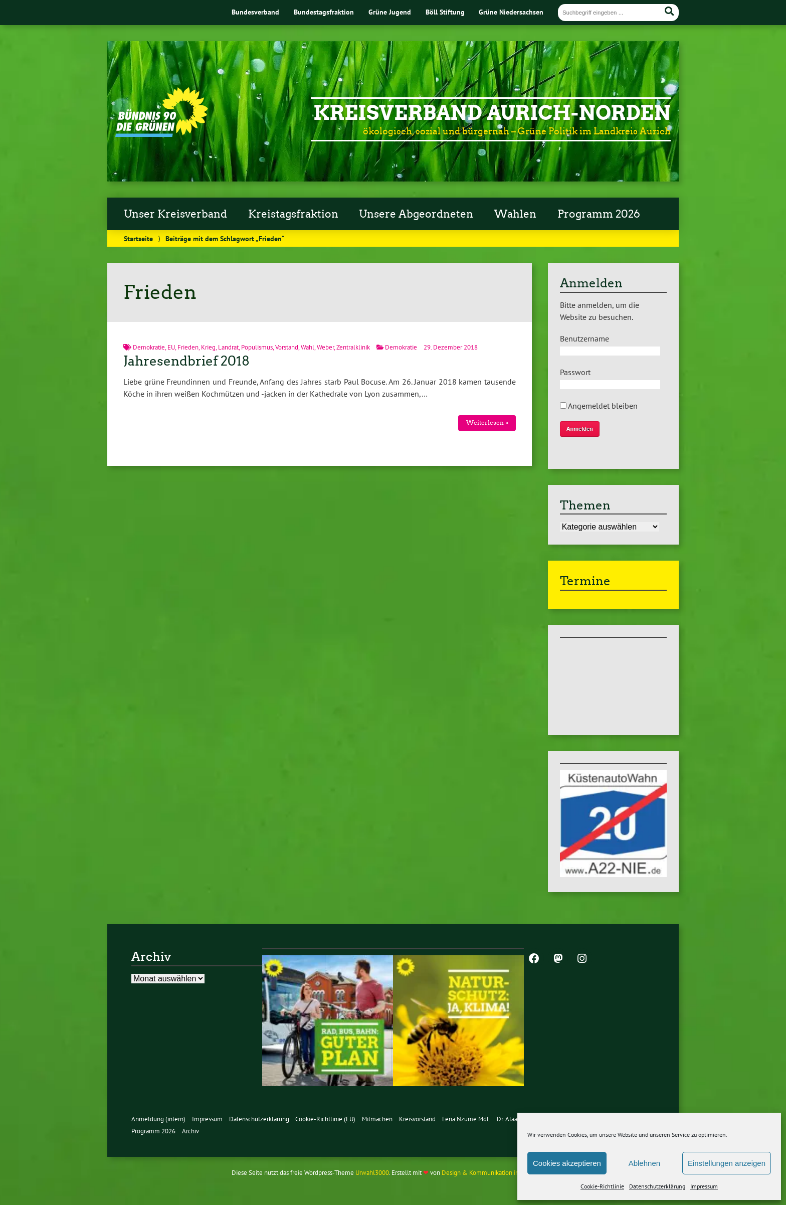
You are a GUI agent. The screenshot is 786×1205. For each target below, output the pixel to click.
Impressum (704, 1186)
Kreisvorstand (417, 1119)
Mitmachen (377, 1119)
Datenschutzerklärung (657, 1186)
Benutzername (584, 338)
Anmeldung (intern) (158, 1119)
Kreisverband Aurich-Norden (492, 113)
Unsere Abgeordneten (416, 214)
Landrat (228, 347)
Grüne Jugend (389, 12)
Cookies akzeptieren (567, 1163)
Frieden (188, 347)
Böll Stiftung (445, 12)
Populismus (257, 347)
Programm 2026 (598, 214)
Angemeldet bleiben (599, 406)
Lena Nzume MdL (466, 1119)
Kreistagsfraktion (293, 214)
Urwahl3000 (372, 1172)
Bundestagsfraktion (324, 12)
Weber (325, 347)
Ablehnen (644, 1163)
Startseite (138, 238)
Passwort (575, 372)
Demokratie (149, 347)
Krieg (208, 347)
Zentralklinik (353, 347)
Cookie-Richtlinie (602, 1186)
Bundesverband (255, 12)
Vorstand (286, 347)
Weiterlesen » (487, 422)
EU (171, 347)
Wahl (307, 347)
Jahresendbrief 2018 (186, 361)
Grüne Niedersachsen (511, 12)
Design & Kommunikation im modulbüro (497, 1172)
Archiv (190, 1131)
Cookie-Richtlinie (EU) (325, 1119)
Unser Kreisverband (175, 214)
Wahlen (515, 214)
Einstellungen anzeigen (726, 1163)
